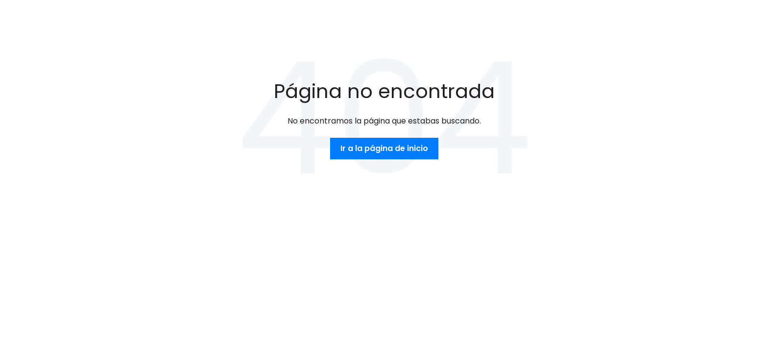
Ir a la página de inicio (384, 148)
